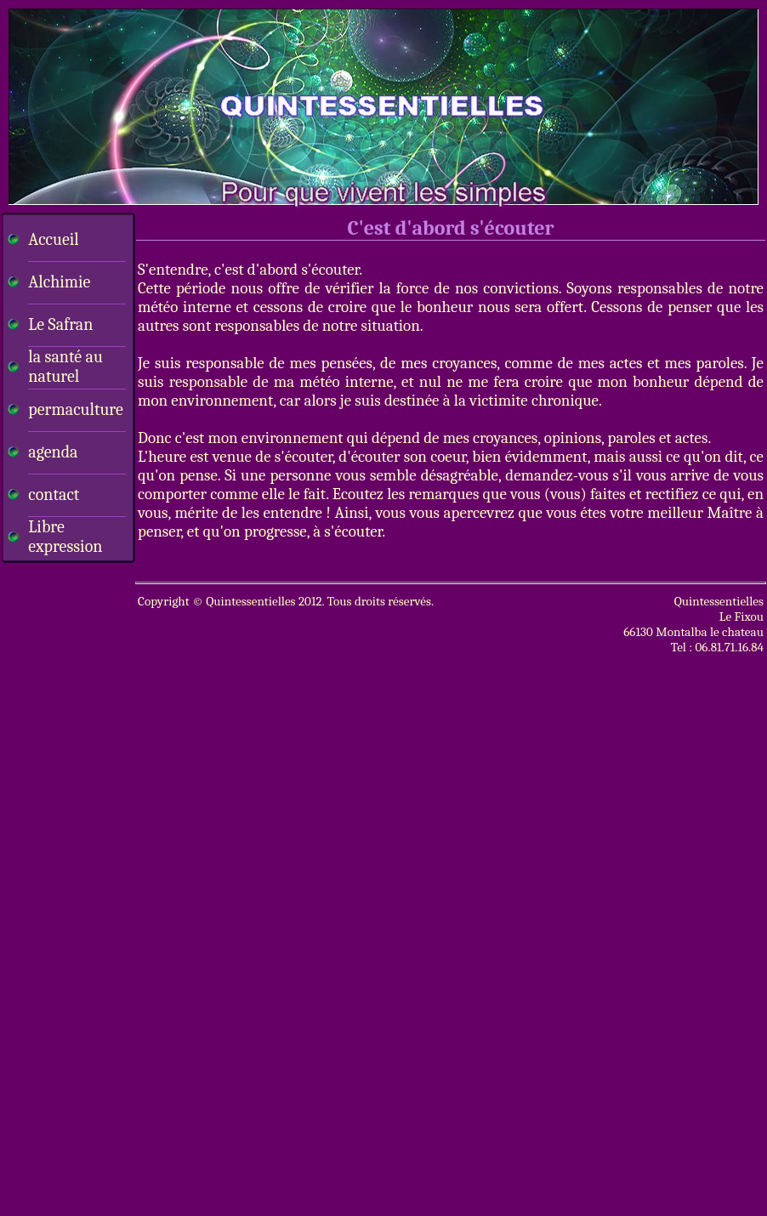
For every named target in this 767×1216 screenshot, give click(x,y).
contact (53, 494)
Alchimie (59, 282)
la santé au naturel (65, 366)
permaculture (75, 409)
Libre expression (65, 536)
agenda (52, 452)
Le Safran (60, 324)
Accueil (53, 239)
